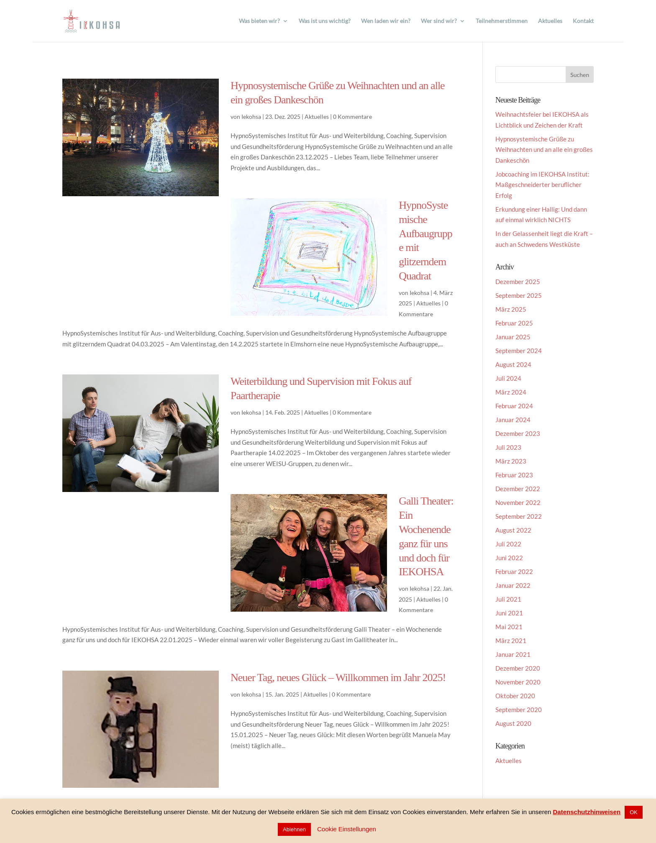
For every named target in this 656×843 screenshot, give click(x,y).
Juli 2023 (508, 447)
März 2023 (510, 461)
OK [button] (634, 812)
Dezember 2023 (517, 433)
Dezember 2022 (517, 488)
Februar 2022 (514, 571)
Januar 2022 (512, 585)
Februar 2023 (514, 475)
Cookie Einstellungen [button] (346, 829)
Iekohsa (251, 116)
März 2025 (510, 309)
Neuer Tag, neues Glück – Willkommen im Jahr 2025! (338, 677)
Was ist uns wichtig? (325, 21)
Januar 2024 (512, 419)
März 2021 (510, 640)
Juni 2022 (509, 557)
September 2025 (518, 295)
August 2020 (513, 723)
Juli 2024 (508, 378)
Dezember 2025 (517, 281)
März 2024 (510, 392)
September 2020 (518, 709)
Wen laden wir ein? (385, 21)
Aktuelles (550, 21)
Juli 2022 (508, 544)
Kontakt (583, 21)
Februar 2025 (514, 323)
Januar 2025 (512, 337)
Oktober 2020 (515, 696)
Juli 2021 (508, 599)
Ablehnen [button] (294, 829)
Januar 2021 (512, 654)
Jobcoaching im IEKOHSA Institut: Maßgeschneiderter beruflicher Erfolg (542, 184)
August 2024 (513, 364)
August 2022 (513, 530)
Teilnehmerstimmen (502, 21)
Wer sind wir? (439, 21)
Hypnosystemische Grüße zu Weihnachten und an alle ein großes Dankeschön (544, 149)
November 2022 (518, 502)
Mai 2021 (509, 626)
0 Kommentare (352, 116)
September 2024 (518, 350)
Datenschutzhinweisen (587, 811)
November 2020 (518, 682)
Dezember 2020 (517, 668)
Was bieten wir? (259, 21)
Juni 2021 (509, 613)
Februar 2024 (514, 406)
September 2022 (518, 516)
